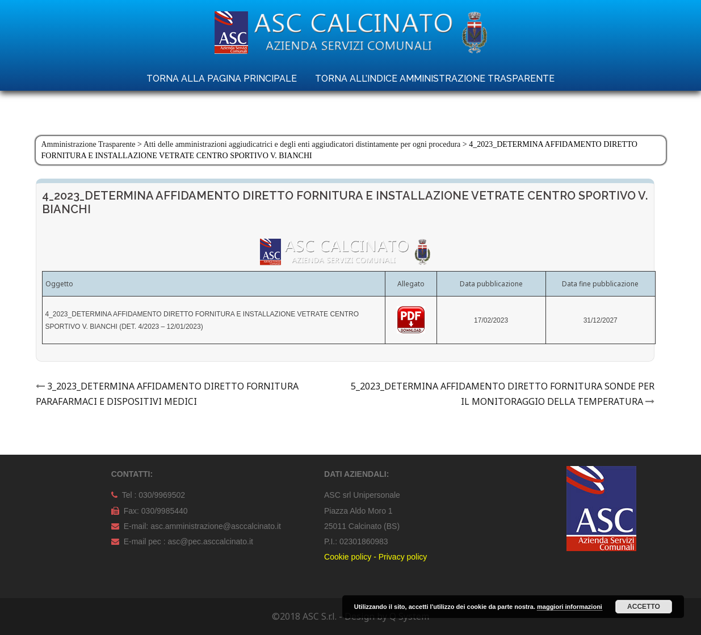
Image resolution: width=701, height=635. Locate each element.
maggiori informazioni (569, 606)
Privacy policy (403, 556)
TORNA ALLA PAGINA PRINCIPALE (221, 78)
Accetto (643, 607)
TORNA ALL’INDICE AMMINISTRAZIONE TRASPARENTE (435, 78)
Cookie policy (347, 556)
